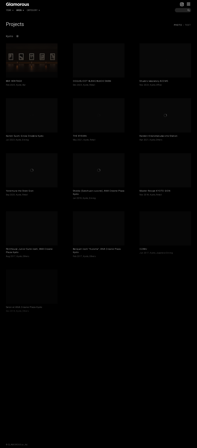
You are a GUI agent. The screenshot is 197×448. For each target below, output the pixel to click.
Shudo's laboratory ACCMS (153, 81)
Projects (15, 24)
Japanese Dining (164, 253)
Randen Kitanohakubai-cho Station (158, 136)
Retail (92, 85)
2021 (79, 140)
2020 (12, 194)
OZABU (143, 249)
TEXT (188, 25)
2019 (79, 198)
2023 (79, 85)
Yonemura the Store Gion (20, 191)
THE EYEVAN (80, 136)
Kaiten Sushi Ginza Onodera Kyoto (24, 136)
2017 (12, 256)
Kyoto (19, 85)
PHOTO (178, 25)
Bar (24, 85)
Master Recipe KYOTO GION (154, 191)
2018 (146, 194)
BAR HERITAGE (14, 81)
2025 (12, 85)
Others (159, 140)
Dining (25, 140)
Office (159, 85)
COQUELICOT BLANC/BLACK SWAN (92, 81)
